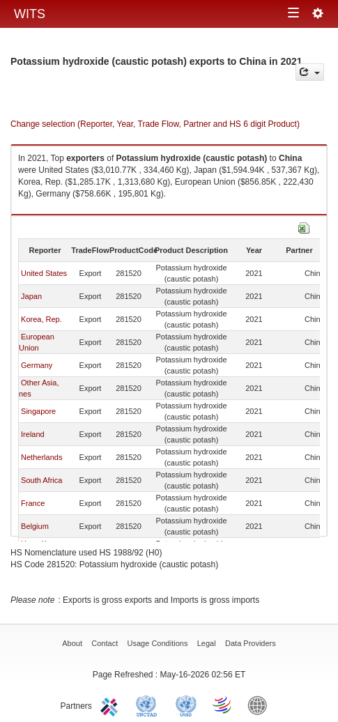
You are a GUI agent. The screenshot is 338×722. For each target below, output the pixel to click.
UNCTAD (149, 705)
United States (44, 273)
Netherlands (41, 457)
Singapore (38, 411)
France (33, 503)
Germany (36, 365)
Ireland (33, 434)
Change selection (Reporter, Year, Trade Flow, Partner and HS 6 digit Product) (155, 124)
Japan (31, 296)
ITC (111, 705)
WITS (29, 14)
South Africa (41, 480)
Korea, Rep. (41, 319)
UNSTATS (186, 705)
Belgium (35, 526)
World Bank (261, 705)
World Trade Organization (223, 705)
